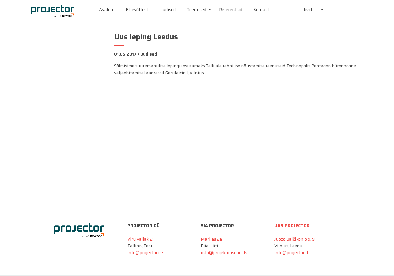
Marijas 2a (211, 239)
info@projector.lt (291, 252)
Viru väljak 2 (140, 239)
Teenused (196, 9)
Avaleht (107, 9)
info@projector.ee (145, 252)
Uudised (167, 9)
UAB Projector (292, 225)
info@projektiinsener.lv (224, 252)
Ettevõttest (137, 9)
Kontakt (261, 9)
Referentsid (230, 9)
